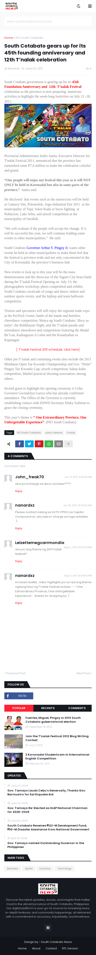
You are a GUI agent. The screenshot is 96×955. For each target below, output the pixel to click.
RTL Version (70, 948)
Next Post (83, 673)
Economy (45, 868)
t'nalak (71, 432)
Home (8, 38)
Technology (64, 868)
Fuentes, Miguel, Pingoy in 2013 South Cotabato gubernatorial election (53, 720)
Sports (29, 868)
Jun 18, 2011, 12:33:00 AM (77, 505)
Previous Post (16, 673)
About (36, 948)
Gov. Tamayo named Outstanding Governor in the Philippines (45, 845)
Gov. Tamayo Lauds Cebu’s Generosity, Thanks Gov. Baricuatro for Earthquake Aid (46, 792)
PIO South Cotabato (29, 38)
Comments (77, 708)
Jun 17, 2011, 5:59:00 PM (78, 477)
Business (12, 868)
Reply (18, 491)
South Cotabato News (56, 942)
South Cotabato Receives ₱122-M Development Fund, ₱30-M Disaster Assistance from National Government (48, 827)
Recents (48, 708)
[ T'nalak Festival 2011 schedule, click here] (48, 349)
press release (53, 432)
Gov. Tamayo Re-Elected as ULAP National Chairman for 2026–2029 (47, 810)
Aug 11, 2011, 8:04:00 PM (78, 575)
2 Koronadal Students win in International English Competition (57, 757)
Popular (18, 708)
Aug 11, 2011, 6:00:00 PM (78, 547)
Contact (51, 948)
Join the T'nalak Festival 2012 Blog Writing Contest (57, 738)
